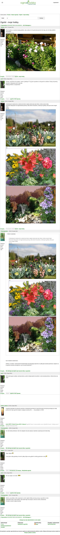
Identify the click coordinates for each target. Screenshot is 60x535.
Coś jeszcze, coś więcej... (16, 470)
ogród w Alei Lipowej (15, 98)
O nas (2, 524)
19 (24, 25)
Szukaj (41, 18)
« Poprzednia (3, 25)
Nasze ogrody (14, 14)
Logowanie (56, 2)
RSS (36, 524)
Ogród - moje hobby (19, 76)
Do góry (2, 76)
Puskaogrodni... (5, 231)
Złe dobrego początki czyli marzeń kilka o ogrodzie (18, 371)
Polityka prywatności (6, 525)
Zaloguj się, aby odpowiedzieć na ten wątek (30, 519)
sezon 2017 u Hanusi (21, 424)
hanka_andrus (4, 405)
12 (18, 25)
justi (2, 78)
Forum (8, 14)
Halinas (2, 27)
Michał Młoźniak (51, 524)
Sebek (2, 450)
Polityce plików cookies (30, 532)
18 (23, 25)
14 (20, 25)
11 (16, 25)
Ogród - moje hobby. (24, 14)
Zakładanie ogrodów (23, 524)
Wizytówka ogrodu (26, 470)
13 (19, 25)
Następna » (28, 25)
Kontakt (3, 527)
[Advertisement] (30, 9)
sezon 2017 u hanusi (11, 424)
